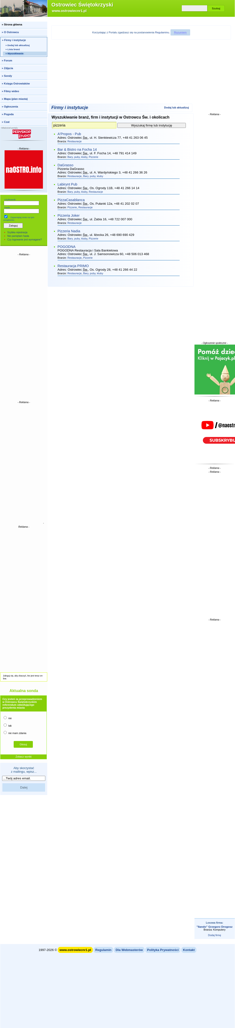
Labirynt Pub (67, 184)
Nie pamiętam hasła (18, 236)
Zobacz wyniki (24, 756)
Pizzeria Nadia (69, 231)
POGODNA (67, 247)
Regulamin (103, 950)
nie (8, 718)
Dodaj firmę (214, 935)
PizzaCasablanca (71, 200)
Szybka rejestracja (17, 232)
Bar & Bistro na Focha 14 (77, 149)
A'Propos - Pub (69, 134)
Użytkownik (10, 199)
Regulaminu (162, 32)
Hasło (7, 207)
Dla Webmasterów (129, 950)
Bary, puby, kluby (77, 156)
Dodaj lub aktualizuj (176, 107)
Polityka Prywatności (163, 950)
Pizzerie (93, 156)
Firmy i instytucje (69, 107)
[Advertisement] (23, 328)
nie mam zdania (15, 733)
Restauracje (74, 141)
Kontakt (189, 950)
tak (8, 725)
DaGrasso (65, 165)
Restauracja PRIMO (73, 266)
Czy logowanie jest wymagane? (24, 239)
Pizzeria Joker (69, 215)
